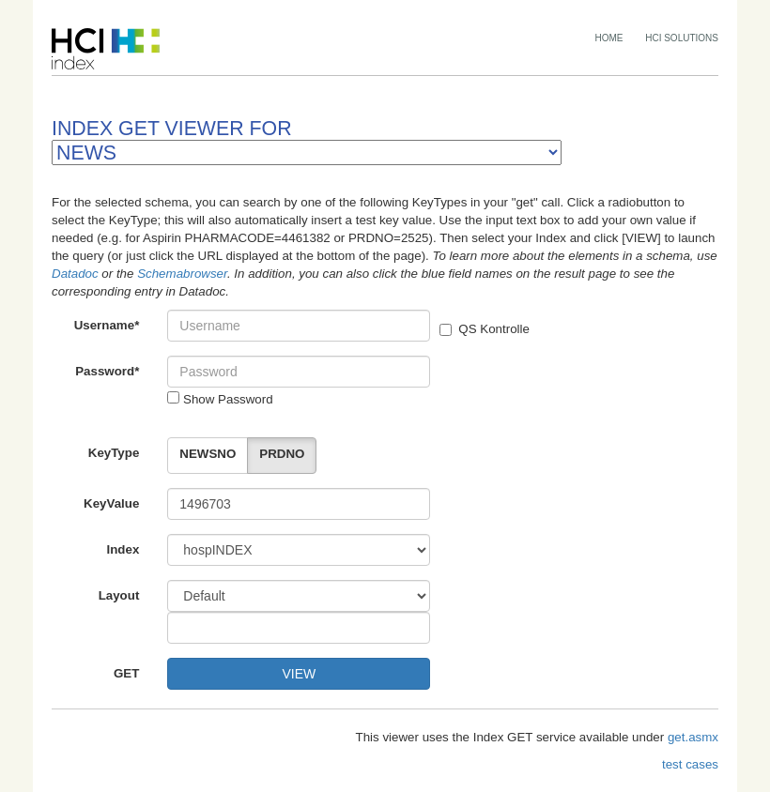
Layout (119, 595)
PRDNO (281, 454)
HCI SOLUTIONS (681, 38)
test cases (690, 764)
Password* (107, 371)
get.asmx (693, 737)
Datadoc (75, 274)
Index (123, 549)
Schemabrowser (182, 274)
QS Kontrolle (484, 329)
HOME (609, 38)
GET (126, 673)
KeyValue (111, 503)
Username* (107, 325)
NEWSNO (207, 454)
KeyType (114, 453)
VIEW (299, 673)
